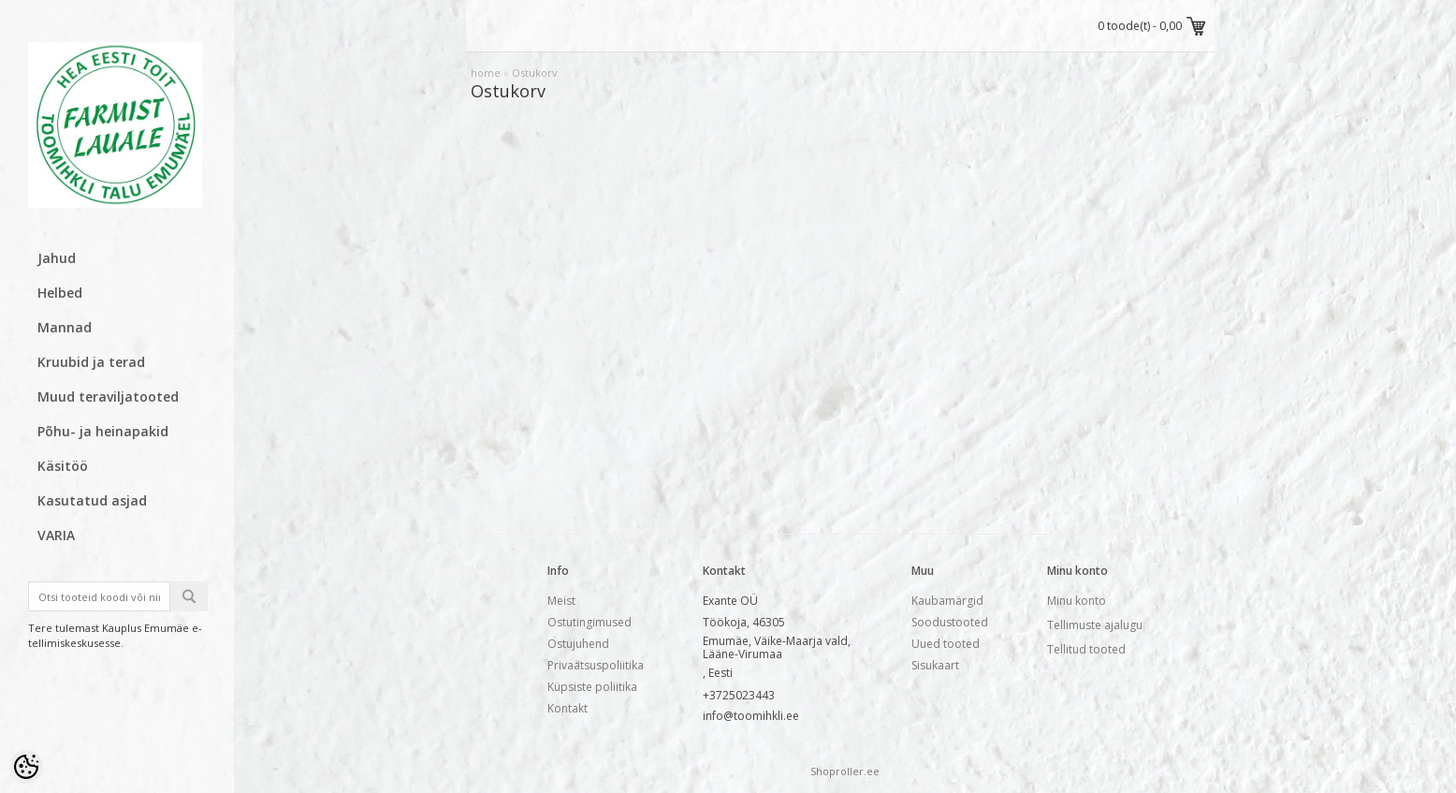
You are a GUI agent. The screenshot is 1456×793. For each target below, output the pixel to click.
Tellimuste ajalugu (1095, 625)
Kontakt (567, 708)
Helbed (59, 292)
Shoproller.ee (845, 771)
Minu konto (1076, 601)
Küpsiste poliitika (592, 687)
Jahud (56, 258)
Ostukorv (535, 73)
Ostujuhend (578, 644)
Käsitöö (62, 466)
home (486, 73)
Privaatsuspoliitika (595, 665)
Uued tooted (945, 644)
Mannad (64, 327)
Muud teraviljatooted (108, 396)
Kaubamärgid (947, 601)
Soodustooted (949, 622)
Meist (561, 601)
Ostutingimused (589, 622)
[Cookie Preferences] (26, 767)
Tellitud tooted (1086, 649)
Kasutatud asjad (92, 500)
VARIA (56, 535)
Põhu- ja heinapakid (102, 431)
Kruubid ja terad (91, 362)
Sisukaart (935, 665)
